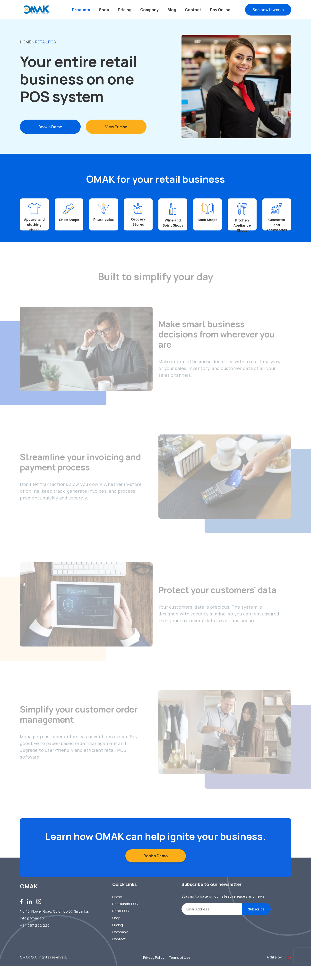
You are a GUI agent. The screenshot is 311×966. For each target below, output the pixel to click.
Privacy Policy (153, 957)
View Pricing (116, 127)
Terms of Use (179, 957)
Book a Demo (50, 127)
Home (25, 41)
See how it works (268, 9)
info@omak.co (32, 918)
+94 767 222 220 (35, 925)
